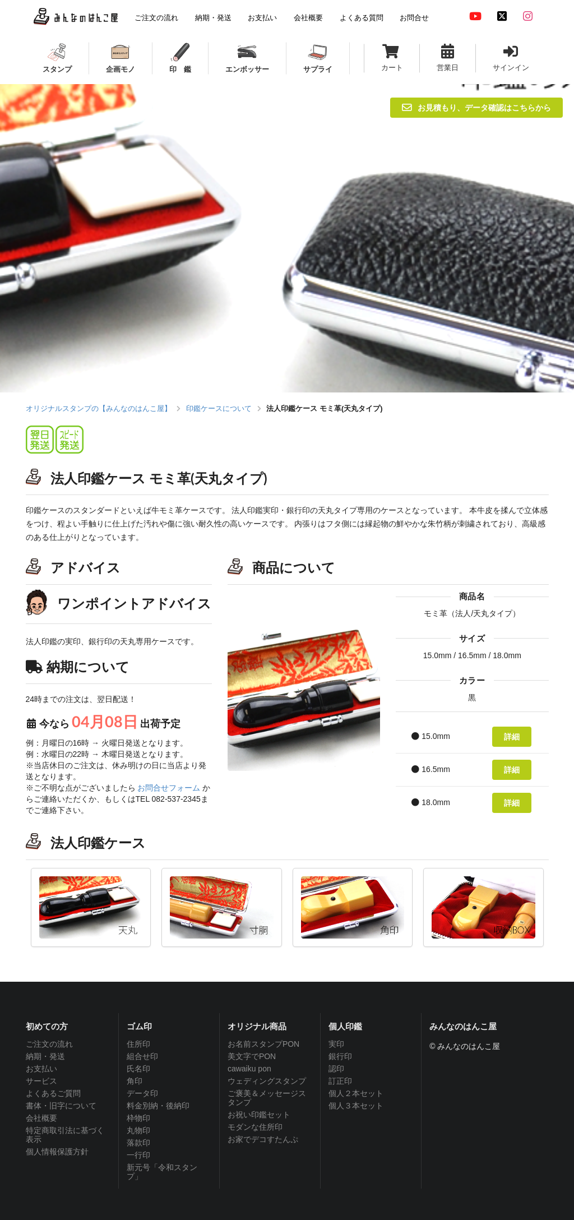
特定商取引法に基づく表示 (65, 1135)
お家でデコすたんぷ (263, 1139)
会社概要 (41, 1117)
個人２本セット (355, 1093)
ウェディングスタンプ (267, 1080)
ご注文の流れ (49, 1043)
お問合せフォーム (168, 787)
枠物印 (138, 1117)
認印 (336, 1068)
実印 (336, 1043)
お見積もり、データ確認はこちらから (476, 107)
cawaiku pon (249, 1068)
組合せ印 (142, 1056)
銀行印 (340, 1056)
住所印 (138, 1043)
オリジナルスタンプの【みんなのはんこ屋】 (99, 408)
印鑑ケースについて (219, 408)
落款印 (138, 1142)
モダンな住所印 (255, 1126)
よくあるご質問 (53, 1093)
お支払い (41, 1068)
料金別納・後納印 (158, 1105)
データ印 (142, 1093)
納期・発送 (45, 1056)
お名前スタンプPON (263, 1043)
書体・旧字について (61, 1105)
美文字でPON (252, 1056)
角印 (134, 1080)
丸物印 (138, 1130)
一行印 (138, 1154)
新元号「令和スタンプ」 (162, 1172)
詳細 (512, 736)
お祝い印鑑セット (259, 1114)
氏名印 (138, 1068)
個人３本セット (355, 1105)
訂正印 (340, 1080)
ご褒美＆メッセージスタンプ (267, 1098)
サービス (41, 1080)
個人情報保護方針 (57, 1151)
